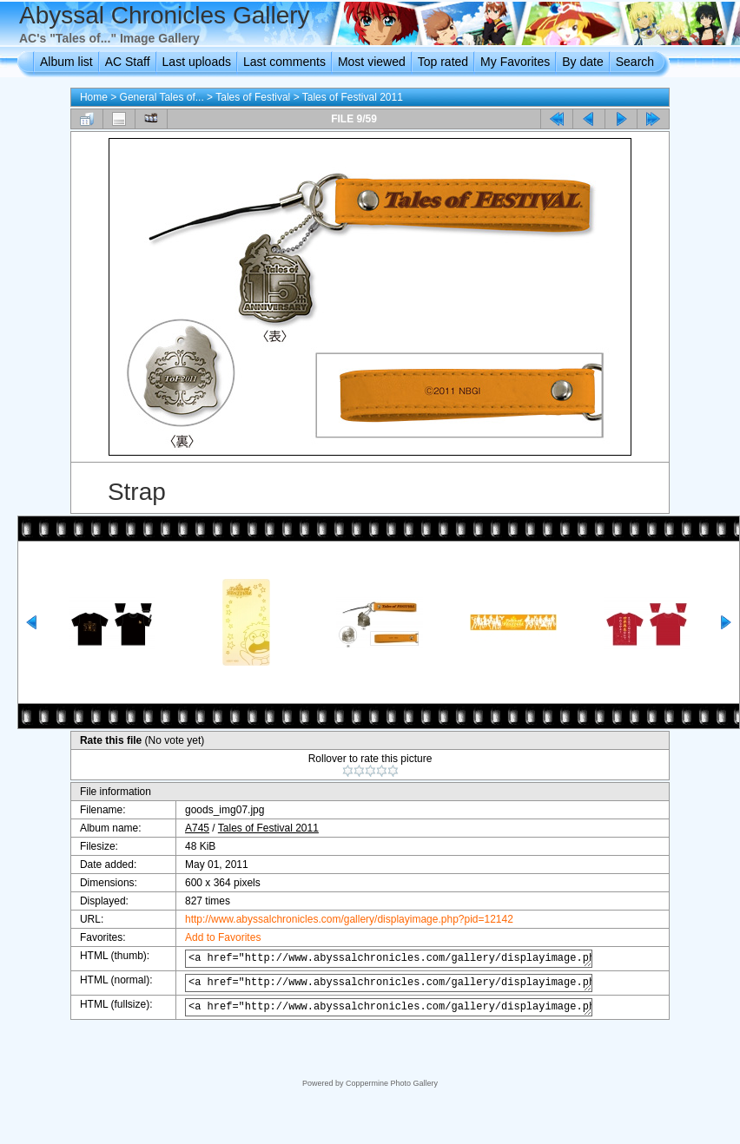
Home (94, 97)
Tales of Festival (252, 97)
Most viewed (372, 62)
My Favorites (515, 62)
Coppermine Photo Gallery (392, 1083)
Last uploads (196, 62)
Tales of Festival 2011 (352, 97)
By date (582, 62)
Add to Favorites (214, 937)
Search (635, 62)
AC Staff (127, 62)
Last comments (284, 62)
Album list (66, 62)
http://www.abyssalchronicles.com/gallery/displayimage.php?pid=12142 (340, 919)
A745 (188, 828)
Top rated (443, 62)
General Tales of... (162, 97)
